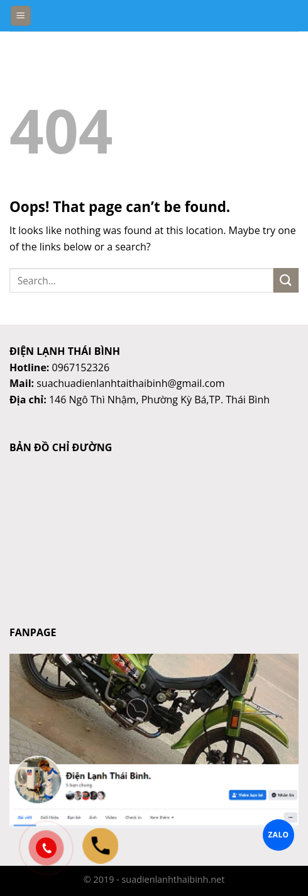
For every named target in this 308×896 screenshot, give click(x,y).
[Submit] (286, 280)
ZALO (278, 834)
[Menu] (21, 16)
